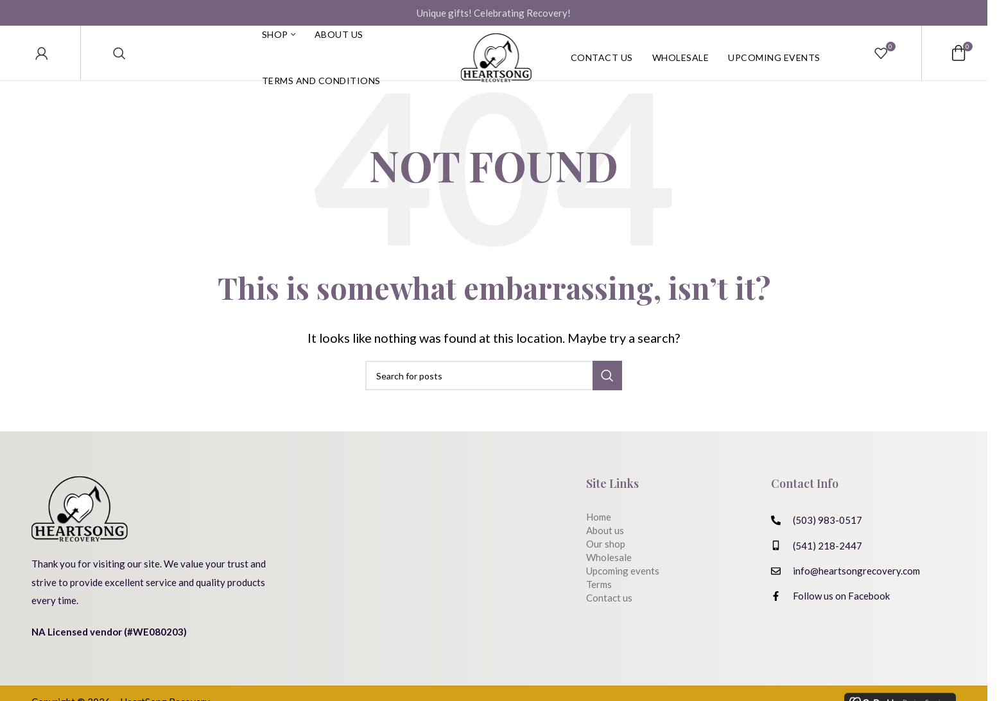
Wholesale (609, 579)
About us (605, 552)
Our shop (605, 566)
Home (598, 539)
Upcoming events (622, 593)
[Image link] (79, 530)
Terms (599, 606)
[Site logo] (496, 64)
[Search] (119, 64)
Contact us (609, 620)
